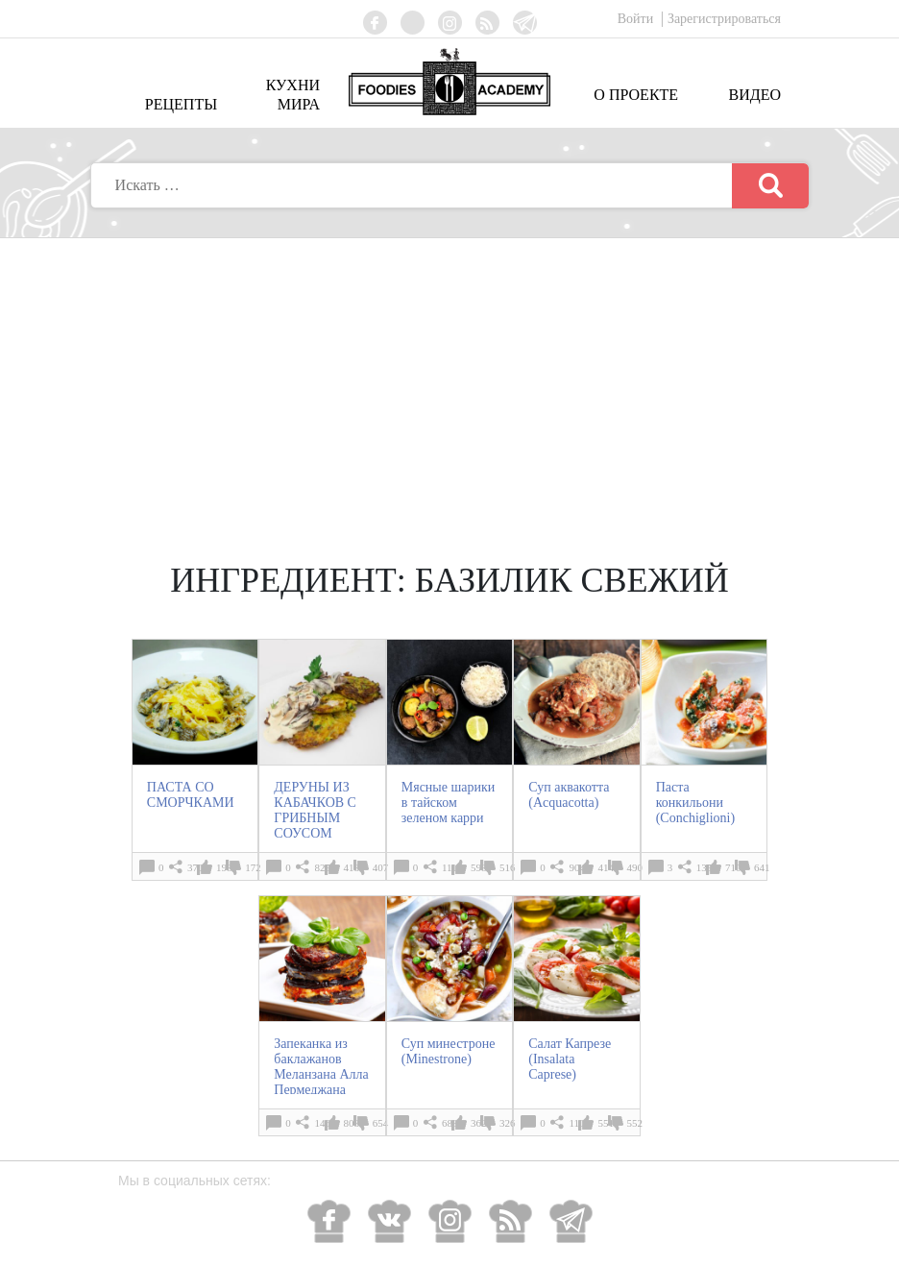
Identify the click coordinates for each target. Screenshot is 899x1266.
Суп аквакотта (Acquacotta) (568, 795)
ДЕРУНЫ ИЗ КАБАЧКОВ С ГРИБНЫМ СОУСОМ (315, 810)
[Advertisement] (449, 382)
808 (352, 1123)
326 (507, 1123)
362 (479, 1123)
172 (253, 867)
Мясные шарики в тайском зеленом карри (448, 802)
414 (605, 867)
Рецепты (181, 104)
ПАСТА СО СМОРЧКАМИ (190, 795)
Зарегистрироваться (724, 19)
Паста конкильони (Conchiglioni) (695, 802)
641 (762, 867)
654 (381, 1123)
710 (733, 867)
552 (635, 1123)
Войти (637, 19)
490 (635, 867)
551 (605, 1123)
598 (479, 867)
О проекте (636, 94)
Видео (755, 94)
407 (381, 867)
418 (352, 867)
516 (507, 867)
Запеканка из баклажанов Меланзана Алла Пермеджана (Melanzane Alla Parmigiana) (321, 1082)
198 (224, 867)
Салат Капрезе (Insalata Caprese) (569, 1059)
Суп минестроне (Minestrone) (448, 1051)
